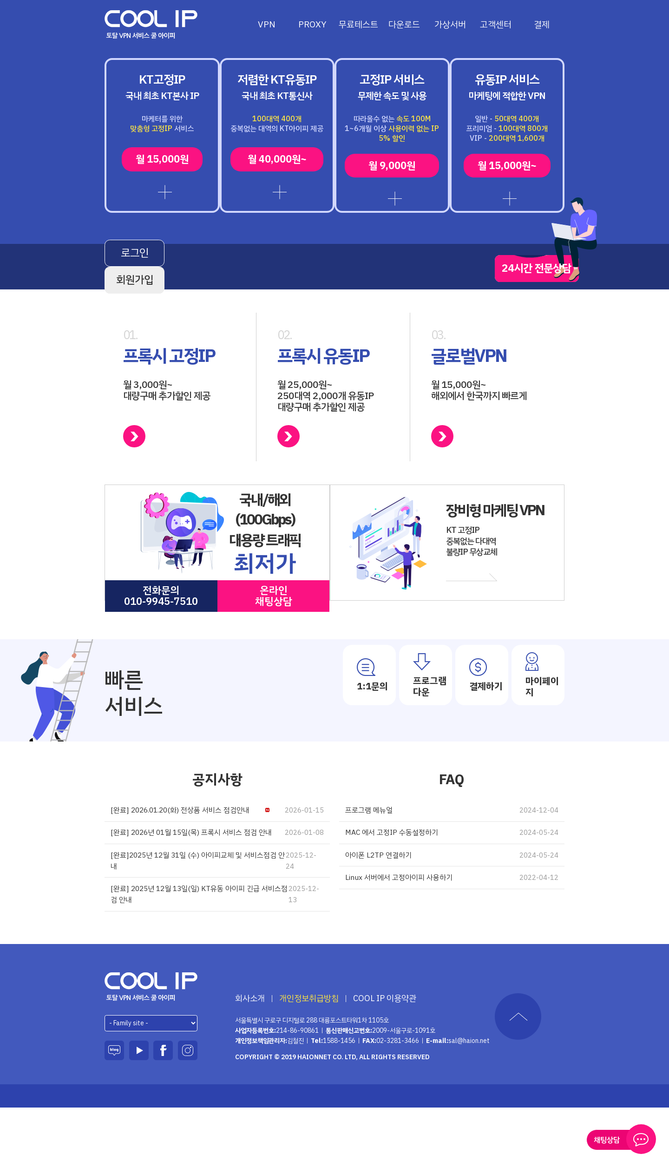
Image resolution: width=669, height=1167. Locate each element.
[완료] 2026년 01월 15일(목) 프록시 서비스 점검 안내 (217, 878)
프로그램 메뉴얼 (451, 847)
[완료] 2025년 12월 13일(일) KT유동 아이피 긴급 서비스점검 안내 (217, 951)
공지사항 (217, 815)
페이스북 (163, 1109)
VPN (266, 24)
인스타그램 (187, 1109)
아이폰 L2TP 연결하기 (451, 898)
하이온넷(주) (151, 1045)
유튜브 (139, 1109)
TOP (518, 1075)
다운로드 (404, 24)
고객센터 (496, 24)
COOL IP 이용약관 (384, 1057)
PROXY (312, 24)
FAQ (452, 815)
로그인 (161, 294)
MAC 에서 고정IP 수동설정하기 (451, 873)
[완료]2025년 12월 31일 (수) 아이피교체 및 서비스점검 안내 (217, 915)
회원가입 (279, 294)
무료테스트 (358, 24)
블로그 (114, 1109)
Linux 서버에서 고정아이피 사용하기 (451, 924)
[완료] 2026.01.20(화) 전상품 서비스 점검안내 (217, 847)
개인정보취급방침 (309, 1057)
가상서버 (450, 24)
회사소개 (250, 1057)
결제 (542, 24)
